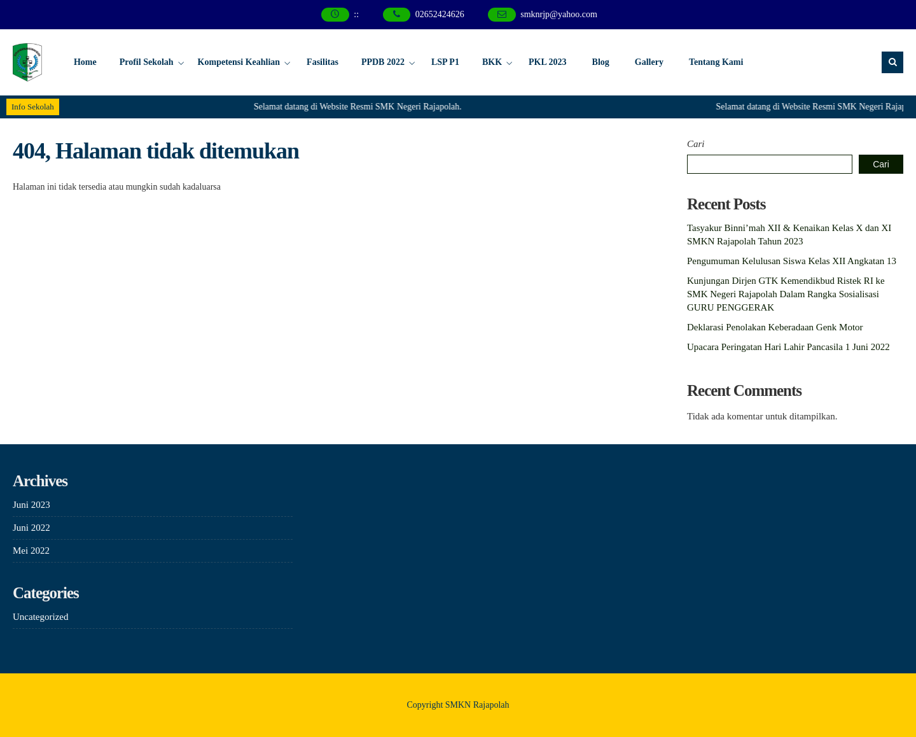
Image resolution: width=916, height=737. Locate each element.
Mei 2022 (31, 550)
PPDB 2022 (383, 62)
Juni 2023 (31, 505)
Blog (600, 62)
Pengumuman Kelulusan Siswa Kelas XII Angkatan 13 (791, 261)
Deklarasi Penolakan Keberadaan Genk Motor (775, 327)
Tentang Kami (716, 62)
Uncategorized (40, 617)
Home (85, 62)
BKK (492, 62)
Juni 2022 (31, 528)
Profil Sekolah (147, 62)
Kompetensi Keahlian (239, 62)
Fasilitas (322, 62)
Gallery (649, 62)
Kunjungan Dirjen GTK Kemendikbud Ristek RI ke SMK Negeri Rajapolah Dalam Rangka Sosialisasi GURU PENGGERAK (786, 294)
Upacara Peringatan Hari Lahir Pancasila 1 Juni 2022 (788, 347)
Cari (696, 144)
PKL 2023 (548, 62)
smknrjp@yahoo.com (558, 14)
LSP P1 (445, 62)
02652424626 (439, 14)
